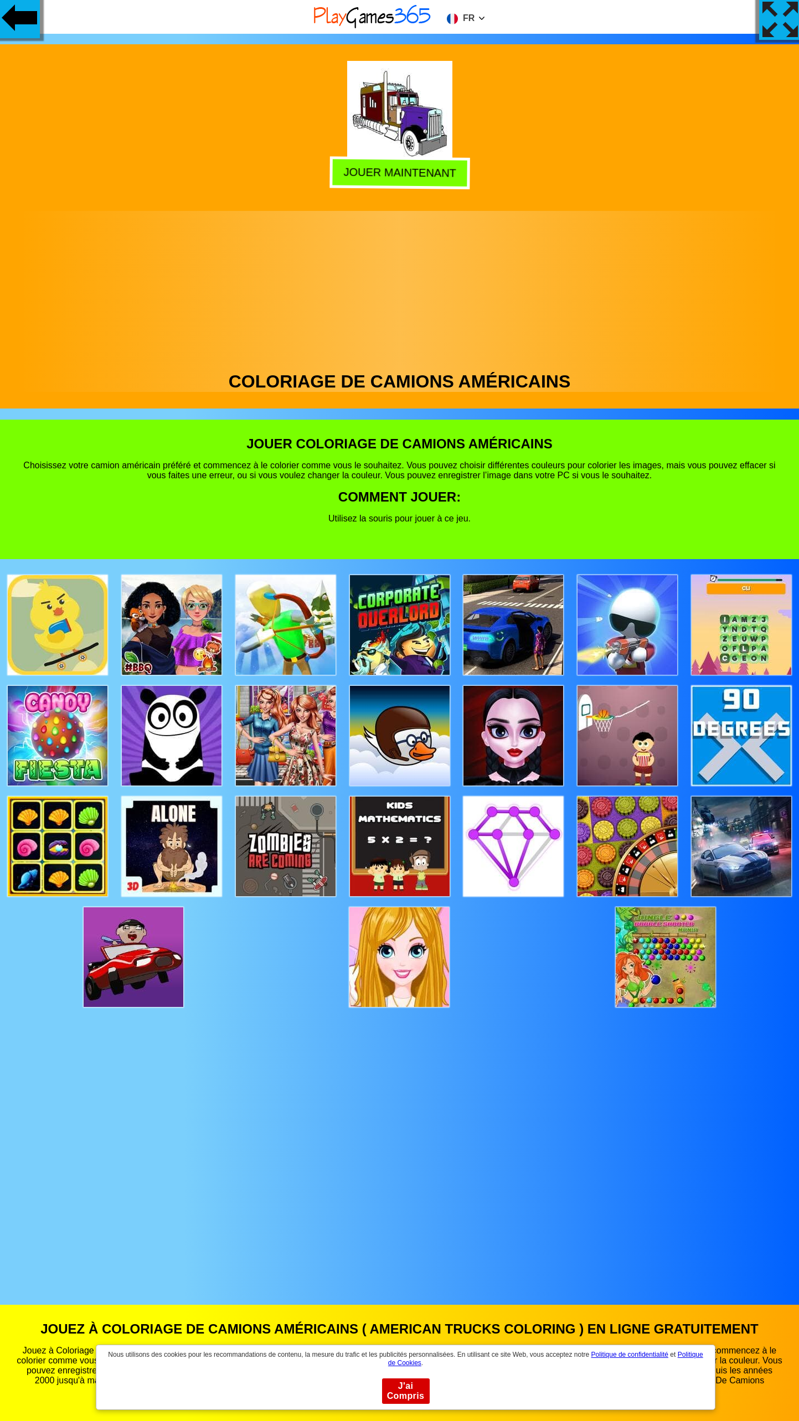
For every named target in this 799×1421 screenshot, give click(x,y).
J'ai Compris (406, 1391)
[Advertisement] (400, 288)
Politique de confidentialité (629, 1354)
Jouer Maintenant (398, 172)
